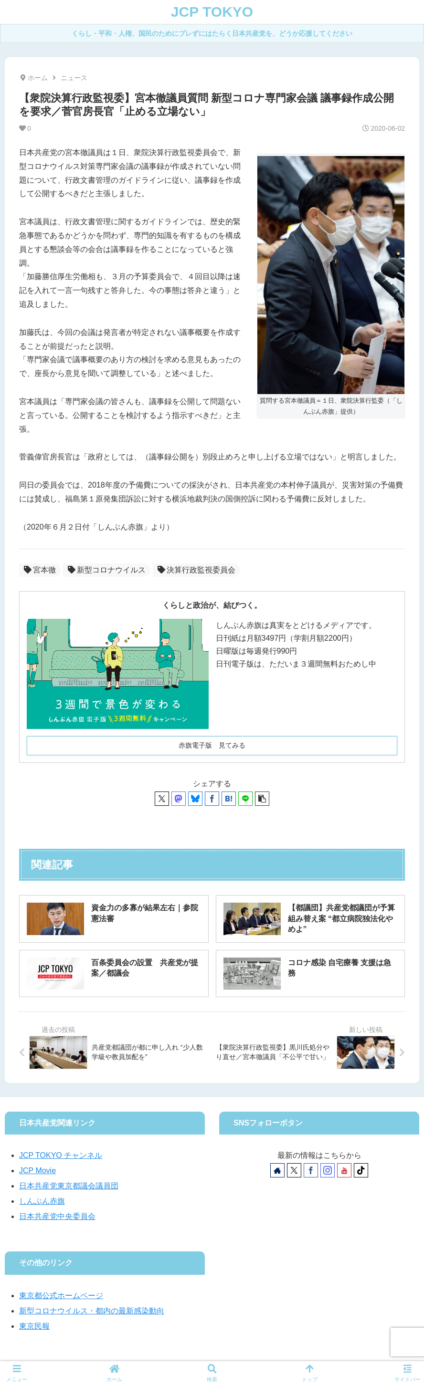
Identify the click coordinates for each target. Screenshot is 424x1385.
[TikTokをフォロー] (361, 1170)
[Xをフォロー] (294, 1170)
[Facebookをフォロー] (311, 1170)
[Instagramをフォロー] (327, 1170)
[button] (262, 798)
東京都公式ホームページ (61, 1295)
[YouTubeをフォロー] (344, 1170)
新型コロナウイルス (107, 570)
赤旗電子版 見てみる (212, 745)
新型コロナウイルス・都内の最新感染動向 (91, 1311)
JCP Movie (37, 1170)
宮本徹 (40, 570)
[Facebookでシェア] (212, 798)
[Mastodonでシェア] (178, 798)
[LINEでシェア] (245, 798)
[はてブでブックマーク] (229, 798)
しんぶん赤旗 (42, 1201)
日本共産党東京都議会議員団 (68, 1186)
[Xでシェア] (162, 798)
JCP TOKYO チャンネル (60, 1155)
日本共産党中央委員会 (57, 1216)
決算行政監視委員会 (196, 570)
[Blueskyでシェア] (195, 798)
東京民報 (34, 1326)
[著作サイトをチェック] (277, 1170)
